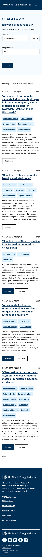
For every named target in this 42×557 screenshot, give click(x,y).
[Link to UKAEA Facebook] (10, 540)
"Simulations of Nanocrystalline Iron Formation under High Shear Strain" (21, 244)
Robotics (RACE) (8, 510)
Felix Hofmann (9, 129)
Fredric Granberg (10, 326)
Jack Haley (7, 190)
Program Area (7, 47)
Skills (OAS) (6, 515)
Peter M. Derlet (9, 394)
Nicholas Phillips (9, 404)
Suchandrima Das (10, 388)
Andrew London (9, 399)
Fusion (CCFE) (7, 500)
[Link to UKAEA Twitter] (4, 540)
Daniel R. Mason (9, 185)
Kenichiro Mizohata (11, 410)
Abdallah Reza (24, 321)
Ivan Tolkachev (9, 254)
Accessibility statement (10, 550)
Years (33, 34)
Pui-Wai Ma (7, 259)
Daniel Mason (26, 118)
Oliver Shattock (9, 124)
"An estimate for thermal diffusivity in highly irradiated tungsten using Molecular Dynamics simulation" (19, 310)
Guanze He (31, 190)
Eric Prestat (19, 190)
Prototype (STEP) (9, 520)
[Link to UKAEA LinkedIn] (15, 540)
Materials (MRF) (8, 505)
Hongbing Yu (23, 399)
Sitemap (5, 552)
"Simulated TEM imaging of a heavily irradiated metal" (19, 176)
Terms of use (6, 548)
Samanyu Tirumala (10, 118)
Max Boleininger (23, 129)
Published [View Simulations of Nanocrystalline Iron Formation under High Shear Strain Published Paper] (21, 291)
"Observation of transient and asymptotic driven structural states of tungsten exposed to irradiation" (20, 377)
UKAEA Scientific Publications (17, 4)
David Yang (23, 404)
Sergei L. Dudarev (24, 195)
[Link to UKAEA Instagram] (26, 540)
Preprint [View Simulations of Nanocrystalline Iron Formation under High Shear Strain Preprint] (8, 291)
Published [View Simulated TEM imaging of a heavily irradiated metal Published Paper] (9, 227)
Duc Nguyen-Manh (25, 124)
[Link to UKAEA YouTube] (20, 540)
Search (5, 34)
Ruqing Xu (25, 410)
